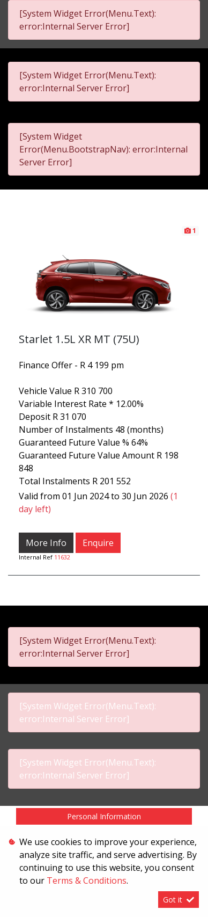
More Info (46, 543)
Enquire (98, 543)
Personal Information (104, 816)
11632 (62, 557)
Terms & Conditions (87, 880)
